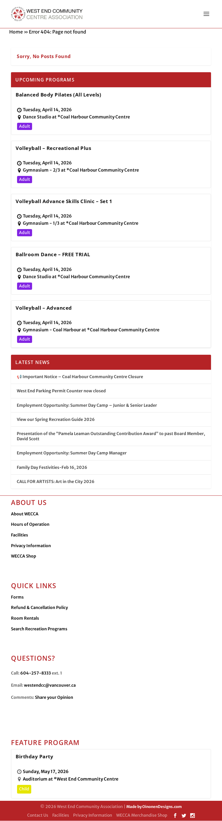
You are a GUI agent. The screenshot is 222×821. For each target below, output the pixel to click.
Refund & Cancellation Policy (39, 607)
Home (16, 32)
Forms (17, 597)
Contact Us (37, 815)
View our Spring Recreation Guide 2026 (56, 419)
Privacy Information (31, 546)
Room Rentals (25, 618)
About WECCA (24, 514)
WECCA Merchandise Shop (141, 815)
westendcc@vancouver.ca (50, 685)
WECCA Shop (23, 556)
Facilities (19, 535)
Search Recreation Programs (39, 629)
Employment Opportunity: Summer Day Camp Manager (72, 453)
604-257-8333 (35, 673)
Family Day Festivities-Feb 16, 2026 (52, 467)
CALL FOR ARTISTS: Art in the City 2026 (56, 481)
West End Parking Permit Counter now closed (61, 391)
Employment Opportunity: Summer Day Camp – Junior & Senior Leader (87, 405)
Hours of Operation (30, 524)
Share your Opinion (54, 697)
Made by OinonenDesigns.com (154, 807)
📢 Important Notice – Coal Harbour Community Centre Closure (80, 377)
